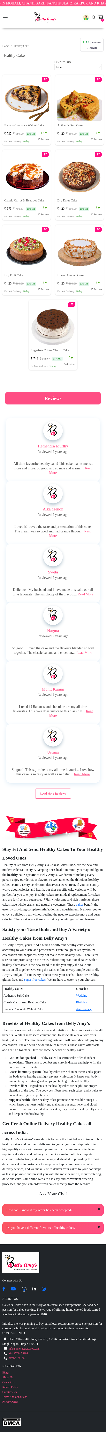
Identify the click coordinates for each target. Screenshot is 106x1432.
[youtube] (13, 1289)
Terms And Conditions (14, 1396)
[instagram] (44, 1289)
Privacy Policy (10, 1401)
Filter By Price (63, 61)
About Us (7, 1377)
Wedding (81, 995)
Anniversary (83, 1009)
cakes (79, 904)
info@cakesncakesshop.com (24, 1348)
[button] (86, 17)
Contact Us (8, 1382)
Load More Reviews (53, 794)
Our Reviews (9, 1392)
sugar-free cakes (34, 979)
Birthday (81, 1002)
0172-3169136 (17, 1358)
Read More (85, 594)
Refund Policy (10, 1387)
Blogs (5, 1372)
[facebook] (3, 1289)
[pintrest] (24, 1289)
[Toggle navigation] (5, 17)
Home (5, 46)
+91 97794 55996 (18, 1353)
